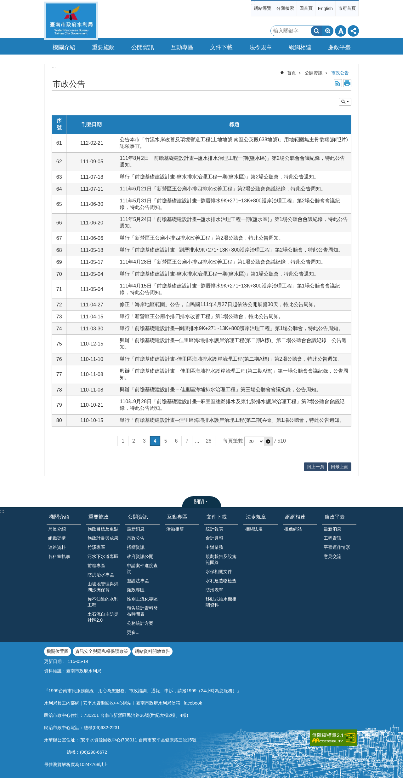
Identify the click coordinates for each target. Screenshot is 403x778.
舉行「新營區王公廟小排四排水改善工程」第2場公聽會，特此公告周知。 (202, 238)
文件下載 (217, 517)
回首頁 (306, 8)
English (325, 8)
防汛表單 (214, 589)
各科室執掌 (59, 556)
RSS (338, 83)
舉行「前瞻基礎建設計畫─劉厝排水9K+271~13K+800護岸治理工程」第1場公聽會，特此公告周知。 (231, 328)
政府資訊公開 (140, 556)
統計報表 (214, 528)
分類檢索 (285, 8)
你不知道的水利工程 (103, 601)
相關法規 (254, 528)
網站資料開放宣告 (152, 651)
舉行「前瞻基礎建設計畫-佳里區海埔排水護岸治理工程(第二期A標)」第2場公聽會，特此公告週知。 (231, 359)
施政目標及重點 (103, 528)
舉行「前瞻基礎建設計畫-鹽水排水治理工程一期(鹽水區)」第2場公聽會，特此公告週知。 (219, 176)
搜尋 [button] (316, 31)
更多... (133, 632)
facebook (193, 702)
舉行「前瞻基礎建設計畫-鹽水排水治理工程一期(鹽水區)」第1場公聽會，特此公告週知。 (219, 273)
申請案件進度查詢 (142, 568)
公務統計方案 (140, 623)
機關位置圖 (58, 651)
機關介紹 (59, 517)
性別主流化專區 (142, 598)
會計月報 (214, 538)
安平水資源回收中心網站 (107, 702)
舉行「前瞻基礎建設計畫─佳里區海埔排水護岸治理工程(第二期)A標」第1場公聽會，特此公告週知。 (232, 420)
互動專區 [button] (182, 47)
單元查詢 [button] (345, 102)
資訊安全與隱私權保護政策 (101, 651)
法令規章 (256, 517)
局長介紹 (57, 528)
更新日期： (55, 661)
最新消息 (136, 528)
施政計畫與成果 (103, 538)
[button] (268, 441)
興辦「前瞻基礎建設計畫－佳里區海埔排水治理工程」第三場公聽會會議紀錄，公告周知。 (220, 389)
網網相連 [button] (300, 47)
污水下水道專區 (103, 556)
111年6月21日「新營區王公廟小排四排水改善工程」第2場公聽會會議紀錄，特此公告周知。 (223, 188)
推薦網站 (293, 528)
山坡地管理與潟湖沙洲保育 (103, 586)
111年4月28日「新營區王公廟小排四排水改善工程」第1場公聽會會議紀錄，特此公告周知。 (223, 261)
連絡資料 (57, 547)
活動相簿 (175, 528)
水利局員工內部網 (62, 702)
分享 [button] (353, 31)
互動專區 (177, 517)
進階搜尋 (327, 31)
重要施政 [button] (103, 47)
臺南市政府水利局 (71, 21)
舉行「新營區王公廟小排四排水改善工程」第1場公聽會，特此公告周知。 (202, 316)
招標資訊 (136, 547)
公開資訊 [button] (142, 47)
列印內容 (347, 83)
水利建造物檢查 (221, 580)
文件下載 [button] (221, 47)
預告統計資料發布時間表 (142, 611)
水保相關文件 (219, 571)
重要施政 (98, 517)
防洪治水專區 (101, 574)
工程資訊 (332, 538)
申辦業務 (214, 547)
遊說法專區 (138, 580)
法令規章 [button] (260, 47)
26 (209, 441)
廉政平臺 (335, 517)
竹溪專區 (96, 547)
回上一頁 (315, 466)
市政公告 (340, 72)
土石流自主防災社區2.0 (103, 617)
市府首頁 (347, 8)
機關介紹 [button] (64, 47)
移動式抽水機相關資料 (221, 601)
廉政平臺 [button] (339, 47)
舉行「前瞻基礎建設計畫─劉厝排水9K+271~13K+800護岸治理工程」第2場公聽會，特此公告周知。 (231, 250)
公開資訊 (313, 72)
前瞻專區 (96, 565)
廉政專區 (136, 589)
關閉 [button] (199, 501)
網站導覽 (262, 8)
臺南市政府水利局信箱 (158, 702)
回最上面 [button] (340, 466)
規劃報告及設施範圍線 (221, 559)
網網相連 (295, 517)
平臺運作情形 (337, 547)
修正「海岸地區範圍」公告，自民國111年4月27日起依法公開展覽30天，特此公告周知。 (219, 304)
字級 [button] (340, 31)
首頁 (291, 72)
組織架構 (57, 538)
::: (253, 2)
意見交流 (332, 556)
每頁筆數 (233, 441)
